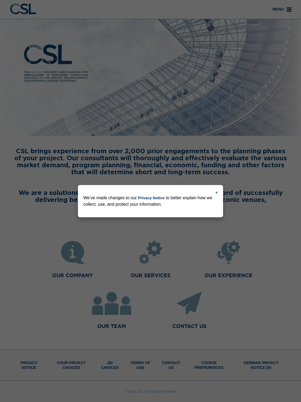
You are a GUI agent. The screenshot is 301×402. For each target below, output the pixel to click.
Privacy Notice (151, 198)
